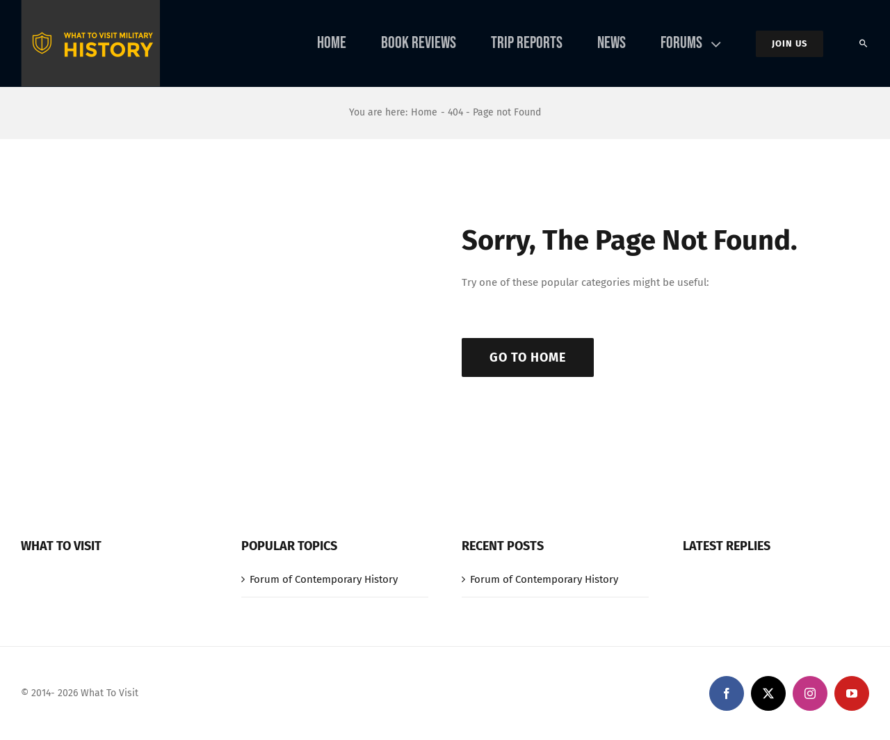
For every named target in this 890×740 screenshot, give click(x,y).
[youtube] (851, 693)
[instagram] (810, 693)
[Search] (863, 44)
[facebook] (726, 693)
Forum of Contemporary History (324, 579)
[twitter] (768, 693)
